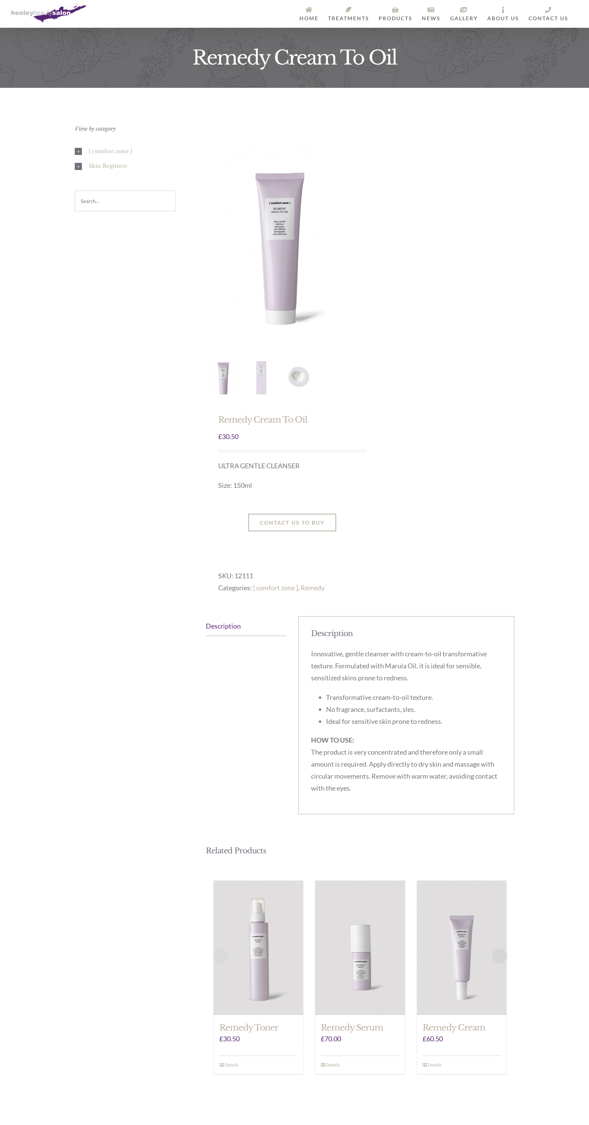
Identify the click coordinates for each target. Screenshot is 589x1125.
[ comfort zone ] (275, 588)
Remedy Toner (248, 1028)
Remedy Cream (454, 1028)
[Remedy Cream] (462, 948)
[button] (125, 151)
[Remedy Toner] (259, 948)
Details (231, 1065)
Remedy (313, 588)
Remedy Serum (352, 1028)
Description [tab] (223, 626)
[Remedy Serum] (360, 948)
